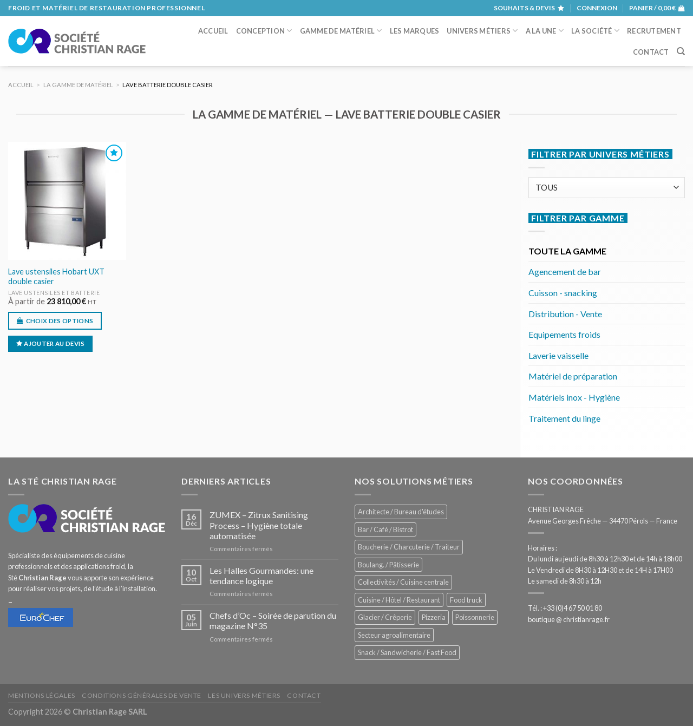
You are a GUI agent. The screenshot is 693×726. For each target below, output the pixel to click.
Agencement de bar (564, 271)
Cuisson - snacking (562, 292)
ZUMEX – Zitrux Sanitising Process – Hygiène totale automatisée (259, 524)
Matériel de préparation (572, 376)
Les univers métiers (244, 695)
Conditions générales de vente (141, 695)
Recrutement (654, 31)
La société (595, 30)
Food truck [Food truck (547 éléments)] (466, 600)
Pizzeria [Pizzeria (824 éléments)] (434, 617)
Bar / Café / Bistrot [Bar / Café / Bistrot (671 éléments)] (385, 529)
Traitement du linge (564, 418)
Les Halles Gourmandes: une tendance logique (261, 575)
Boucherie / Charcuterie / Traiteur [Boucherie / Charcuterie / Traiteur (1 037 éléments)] (409, 546)
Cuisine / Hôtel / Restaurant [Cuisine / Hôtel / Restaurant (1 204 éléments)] (399, 600)
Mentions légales (41, 695)
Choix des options (60, 320)
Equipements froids (564, 334)
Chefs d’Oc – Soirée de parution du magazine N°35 (273, 620)
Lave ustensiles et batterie (54, 292)
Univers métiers (482, 30)
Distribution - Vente (565, 314)
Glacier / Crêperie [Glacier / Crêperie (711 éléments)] (385, 617)
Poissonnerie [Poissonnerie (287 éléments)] (474, 617)
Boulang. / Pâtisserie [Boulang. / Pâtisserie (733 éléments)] (388, 564)
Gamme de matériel (341, 30)
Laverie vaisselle (558, 355)
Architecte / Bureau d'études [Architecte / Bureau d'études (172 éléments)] (401, 511)
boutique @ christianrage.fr (569, 619)
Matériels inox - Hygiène (574, 397)
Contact (651, 52)
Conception (264, 30)
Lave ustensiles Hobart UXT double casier (56, 276)
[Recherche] (681, 51)
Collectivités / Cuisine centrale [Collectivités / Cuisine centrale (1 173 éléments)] (403, 582)
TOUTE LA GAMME (567, 251)
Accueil (213, 31)
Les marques (415, 31)
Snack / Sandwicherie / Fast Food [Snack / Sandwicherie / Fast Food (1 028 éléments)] (407, 652)
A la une (545, 30)
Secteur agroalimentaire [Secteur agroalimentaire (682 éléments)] (394, 635)
